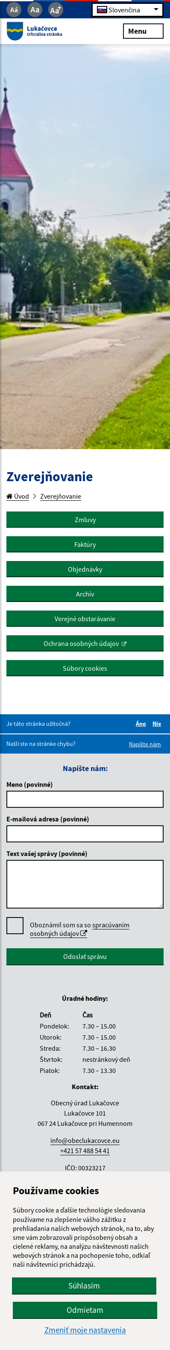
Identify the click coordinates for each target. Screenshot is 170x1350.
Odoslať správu (85, 956)
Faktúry (85, 544)
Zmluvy (85, 519)
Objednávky (85, 569)
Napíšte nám (145, 744)
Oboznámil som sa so (79, 929)
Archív (85, 594)
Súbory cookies (85, 668)
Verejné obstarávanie (85, 618)
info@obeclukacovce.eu (85, 1140)
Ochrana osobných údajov (81, 643)
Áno (142, 724)
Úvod (17, 496)
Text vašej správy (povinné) (47, 853)
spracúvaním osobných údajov (79, 929)
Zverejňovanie (60, 496)
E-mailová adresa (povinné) (47, 819)
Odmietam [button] (85, 1310)
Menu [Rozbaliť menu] (143, 30)
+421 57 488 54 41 (85, 1150)
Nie (158, 724)
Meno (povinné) (29, 784)
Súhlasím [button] (84, 1285)
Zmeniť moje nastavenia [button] (85, 1330)
